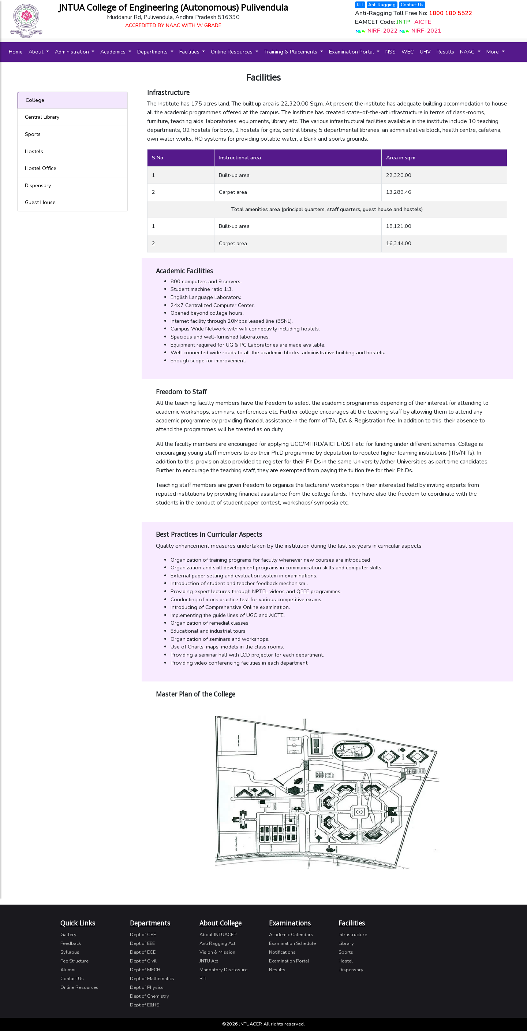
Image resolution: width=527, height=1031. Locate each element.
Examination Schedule (292, 943)
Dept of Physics (147, 987)
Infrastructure (353, 934)
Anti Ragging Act (217, 943)
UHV (425, 51)
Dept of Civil (143, 961)
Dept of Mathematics (152, 978)
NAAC (468, 51)
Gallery (68, 934)
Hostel (346, 961)
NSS (390, 51)
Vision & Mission (217, 952)
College (35, 100)
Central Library (42, 117)
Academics (113, 51)
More (493, 51)
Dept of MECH (145, 970)
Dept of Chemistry (149, 996)
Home (17, 51)
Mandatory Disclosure (223, 970)
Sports (33, 134)
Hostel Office (40, 168)
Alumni (67, 970)
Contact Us (412, 5)
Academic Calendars (291, 934)
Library (346, 943)
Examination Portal (352, 51)
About (37, 51)
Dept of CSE (143, 934)
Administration (72, 51)
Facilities (190, 51)
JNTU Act (208, 961)
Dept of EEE (142, 943)
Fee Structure (74, 961)
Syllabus (69, 952)
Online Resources (232, 51)
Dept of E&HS (144, 1005)
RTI (360, 5)
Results (445, 51)
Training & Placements (291, 51)
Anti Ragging (382, 5)
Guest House (40, 202)
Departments (153, 51)
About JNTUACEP (217, 934)
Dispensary (38, 185)
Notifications (282, 952)
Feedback (70, 943)
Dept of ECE (143, 952)
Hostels (34, 151)
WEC (407, 51)
